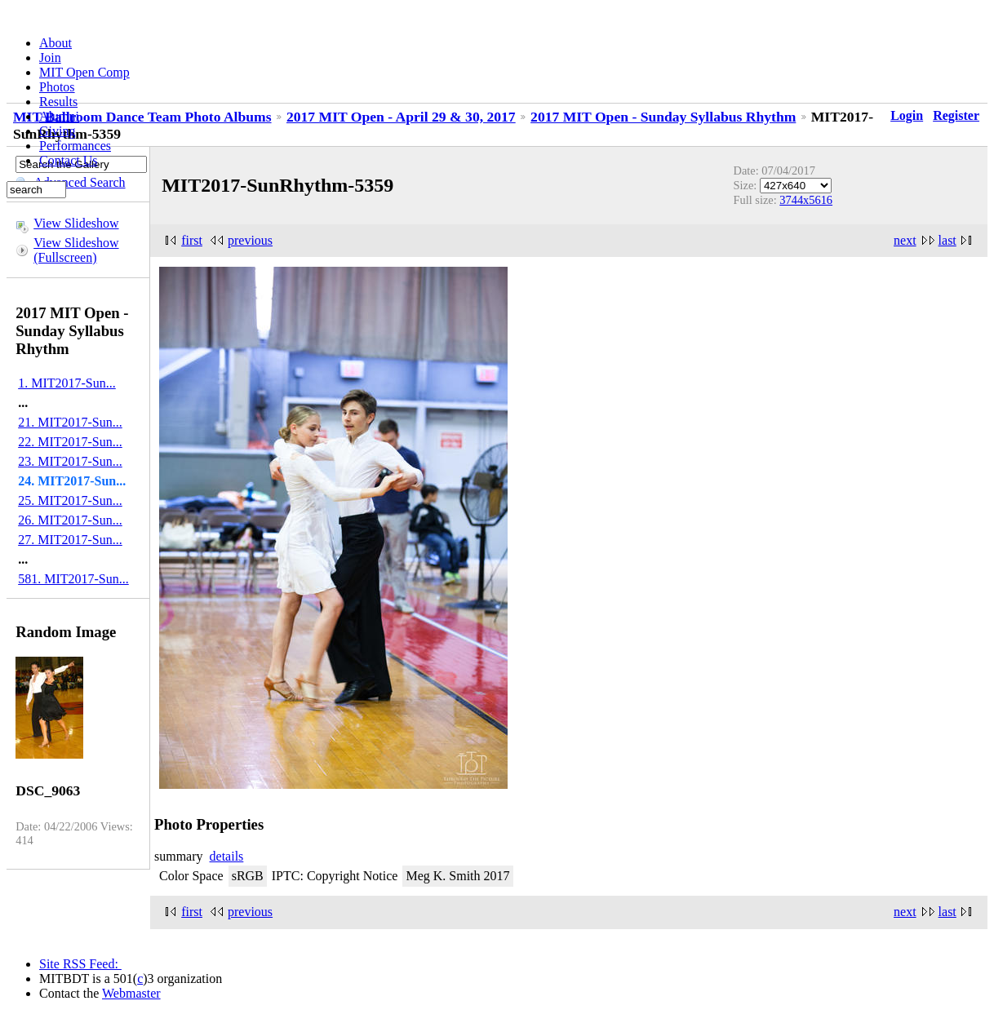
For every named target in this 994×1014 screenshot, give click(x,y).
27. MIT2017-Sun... (70, 540)
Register (956, 115)
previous (250, 240)
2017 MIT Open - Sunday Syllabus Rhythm (663, 116)
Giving (57, 131)
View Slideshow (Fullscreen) (75, 250)
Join (50, 57)
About (55, 43)
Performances (75, 146)
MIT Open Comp (84, 72)
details (227, 856)
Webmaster (131, 993)
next (905, 240)
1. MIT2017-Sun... (67, 383)
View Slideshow (75, 223)
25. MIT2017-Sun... (70, 500)
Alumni (59, 116)
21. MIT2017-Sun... (70, 422)
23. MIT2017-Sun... (70, 461)
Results (58, 101)
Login (906, 115)
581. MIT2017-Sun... (73, 579)
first (191, 240)
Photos (57, 87)
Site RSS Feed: (80, 964)
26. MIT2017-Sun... (70, 520)
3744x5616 (805, 199)
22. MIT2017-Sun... (70, 442)
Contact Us (68, 160)
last (947, 240)
